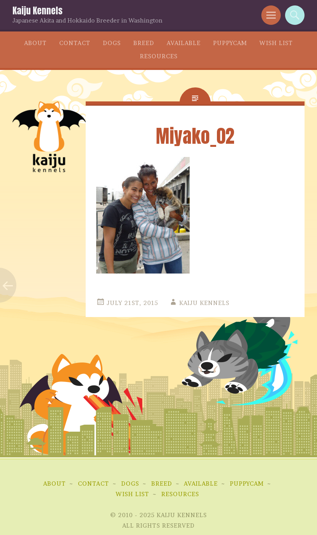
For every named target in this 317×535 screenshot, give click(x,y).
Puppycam (230, 43)
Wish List (276, 43)
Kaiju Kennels (37, 10)
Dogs (112, 43)
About (35, 43)
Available (184, 43)
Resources (159, 56)
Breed (143, 43)
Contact (74, 43)
